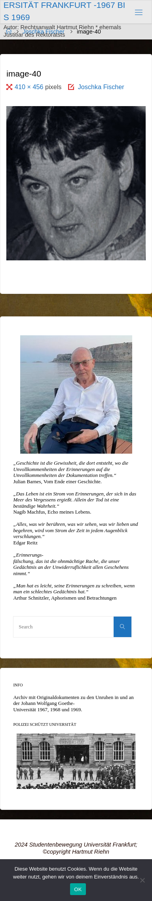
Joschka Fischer (101, 86)
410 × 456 (30, 86)
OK (78, 889)
